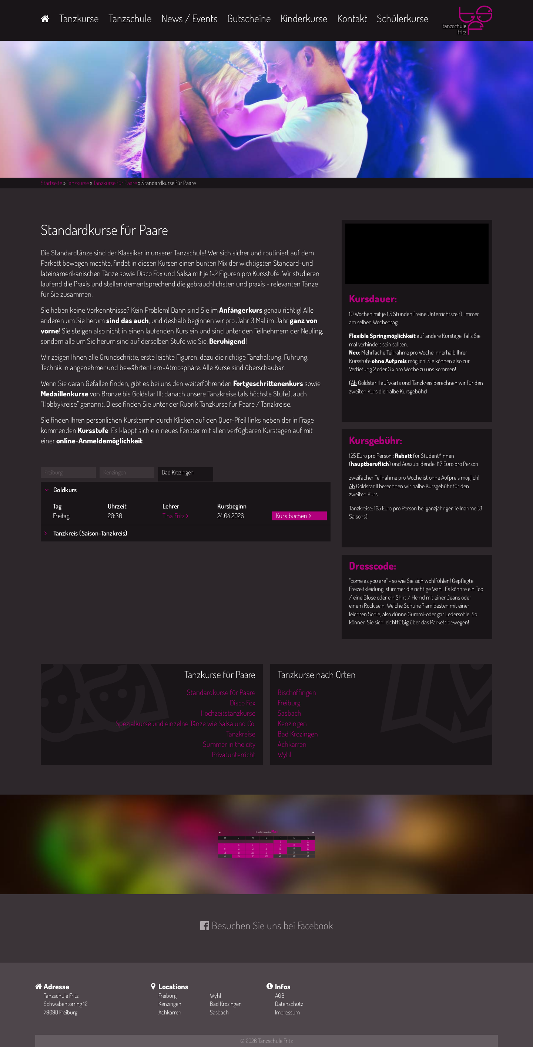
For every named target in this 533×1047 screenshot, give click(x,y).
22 (280, 852)
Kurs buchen (291, 515)
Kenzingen (114, 472)
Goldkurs (64, 490)
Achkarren (292, 744)
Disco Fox (242, 702)
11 (224, 848)
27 (253, 856)
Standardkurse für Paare (221, 692)
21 (266, 852)
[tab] (186, 490)
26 (239, 856)
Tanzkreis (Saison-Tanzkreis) (89, 533)
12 (238, 848)
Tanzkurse (79, 18)
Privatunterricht (233, 754)
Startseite (51, 183)
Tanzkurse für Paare (115, 183)
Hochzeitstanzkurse (228, 713)
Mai (274, 831)
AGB (280, 995)
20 (252, 852)
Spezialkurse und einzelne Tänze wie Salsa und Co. (185, 723)
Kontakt (352, 18)
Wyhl (284, 754)
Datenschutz (289, 1003)
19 (239, 852)
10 (308, 844)
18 (225, 852)
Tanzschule (130, 18)
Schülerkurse (403, 18)
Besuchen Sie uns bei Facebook (272, 925)
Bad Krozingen (178, 472)
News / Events (189, 18)
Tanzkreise (240, 733)
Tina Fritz (173, 515)
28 (266, 856)
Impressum (287, 1012)
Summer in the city (229, 744)
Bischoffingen (297, 692)
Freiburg (53, 472)
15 (280, 848)
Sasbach (289, 713)
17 (308, 848)
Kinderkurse (304, 18)
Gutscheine (249, 18)
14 (266, 848)
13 (253, 848)
